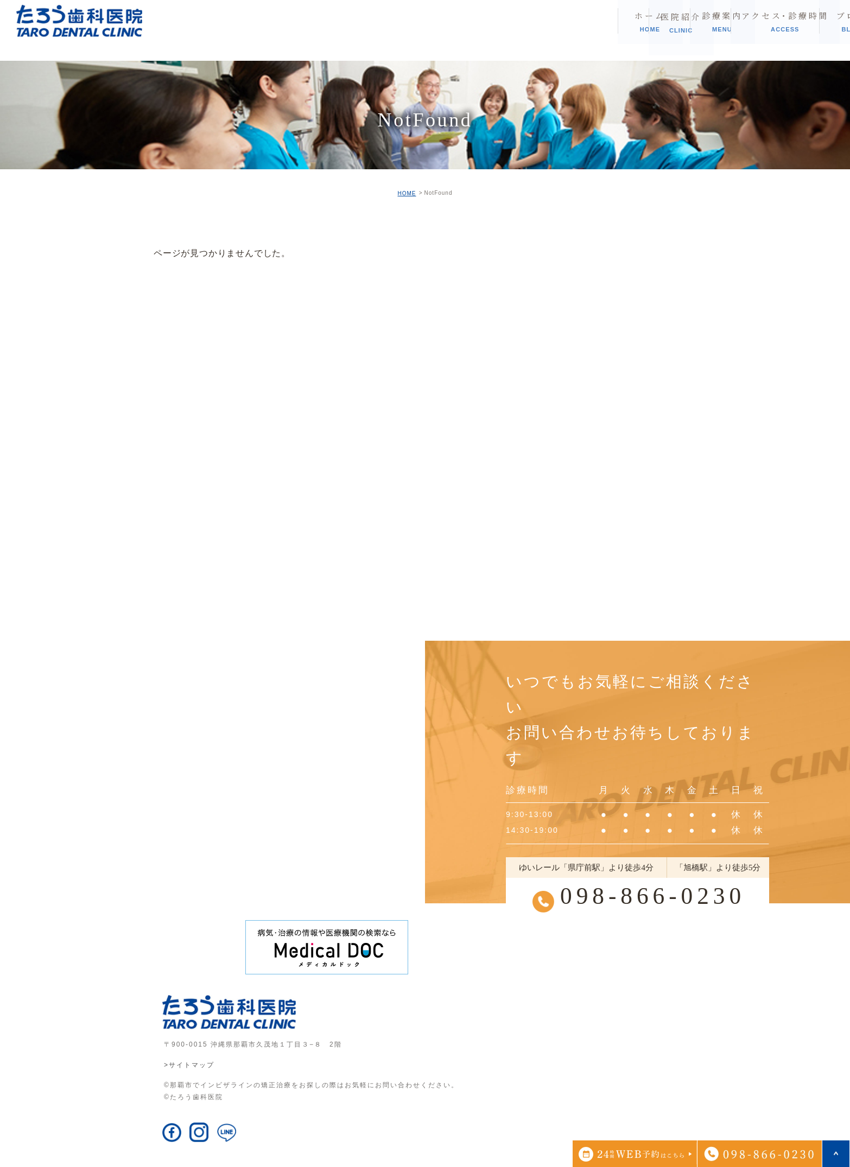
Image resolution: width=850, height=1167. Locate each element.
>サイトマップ (189, 1065)
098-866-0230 (652, 895)
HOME (406, 193)
